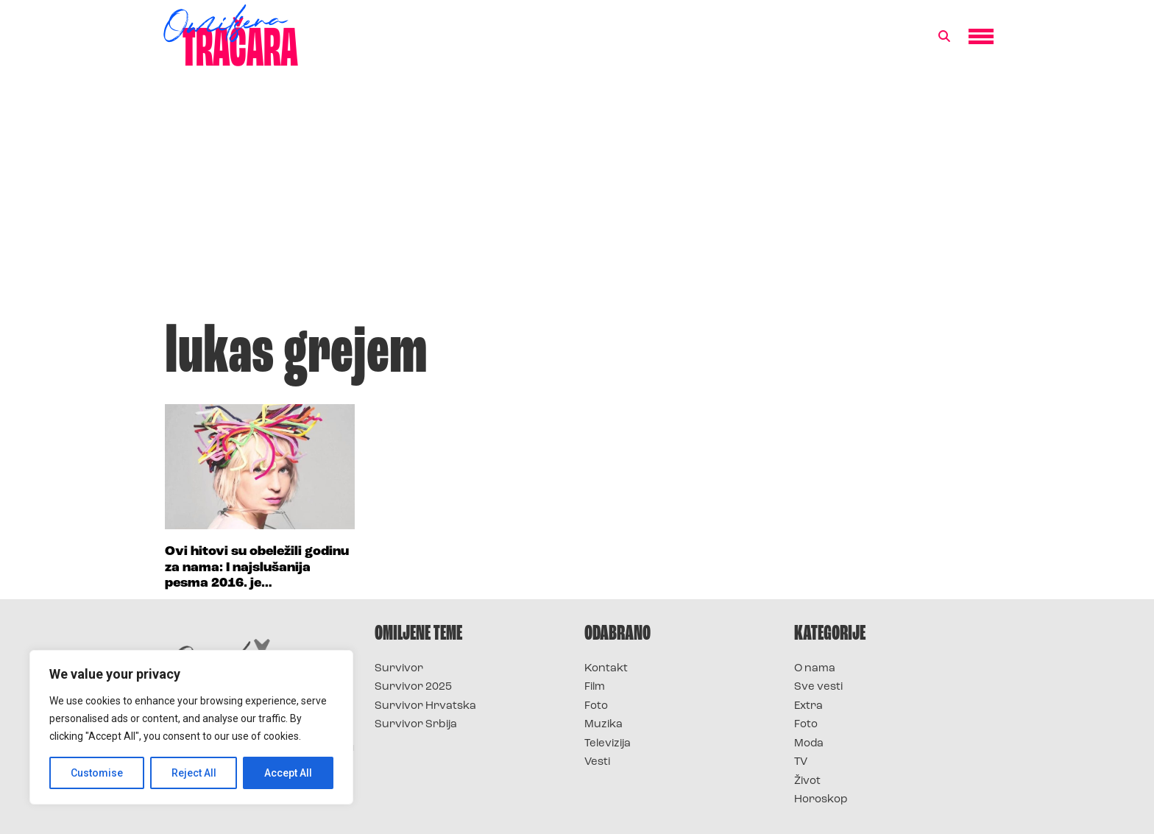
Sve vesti (818, 687)
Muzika (603, 724)
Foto (596, 706)
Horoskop (821, 799)
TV (800, 762)
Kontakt (606, 668)
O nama (814, 668)
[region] (191, 727)
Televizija (607, 743)
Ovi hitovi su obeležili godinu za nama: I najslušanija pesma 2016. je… (257, 567)
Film (594, 687)
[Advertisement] (577, 202)
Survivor (399, 668)
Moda (809, 743)
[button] (944, 36)
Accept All (288, 773)
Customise (97, 773)
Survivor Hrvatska (425, 706)
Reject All (193, 773)
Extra (808, 706)
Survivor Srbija (416, 724)
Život (807, 781)
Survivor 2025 (413, 687)
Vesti (597, 762)
